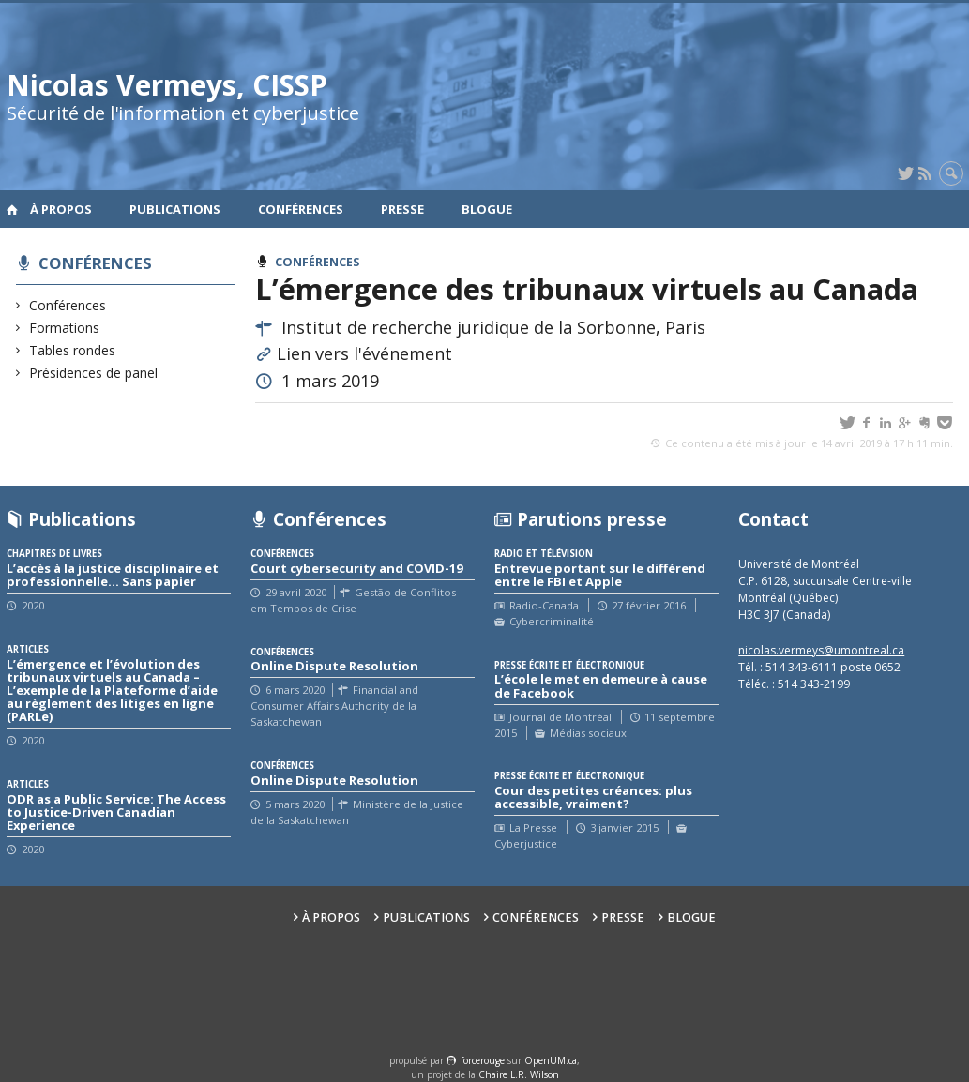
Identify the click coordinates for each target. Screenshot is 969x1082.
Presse (402, 209)
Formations (64, 328)
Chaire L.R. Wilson (518, 1074)
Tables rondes (72, 350)
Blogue (487, 209)
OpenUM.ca (550, 1060)
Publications (174, 209)
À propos (61, 209)
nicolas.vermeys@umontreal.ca (821, 650)
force (483, 1060)
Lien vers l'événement (364, 353)
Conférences (300, 209)
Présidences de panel (94, 373)
